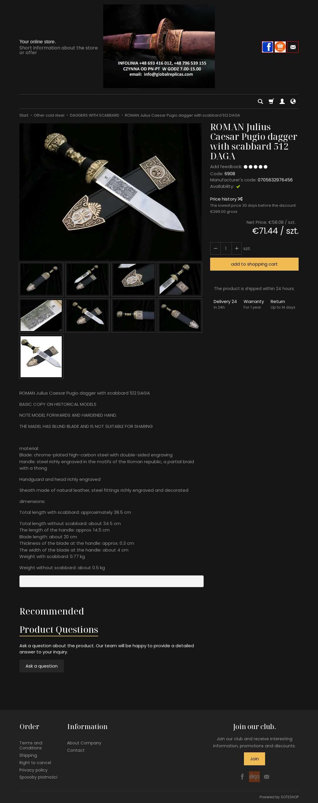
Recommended (51, 611)
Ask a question (42, 666)
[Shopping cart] (271, 102)
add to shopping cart (254, 264)
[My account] (282, 102)
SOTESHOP (290, 796)
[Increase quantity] (215, 248)
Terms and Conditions (30, 745)
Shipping (28, 755)
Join (254, 759)
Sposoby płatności (38, 777)
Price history (226, 199)
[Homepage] (159, 46)
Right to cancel (35, 762)
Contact (76, 750)
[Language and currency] (293, 102)
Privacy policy (33, 769)
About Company (84, 743)
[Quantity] (226, 248)
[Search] (260, 102)
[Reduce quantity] (236, 248)
